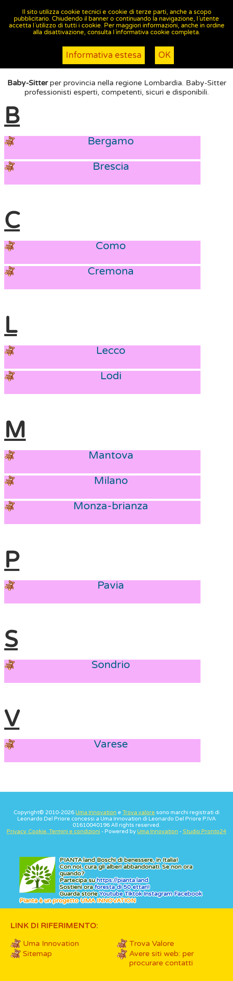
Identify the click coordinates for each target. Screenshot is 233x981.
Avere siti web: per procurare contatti (161, 958)
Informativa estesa (103, 55)
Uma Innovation (96, 812)
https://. (122, 880)
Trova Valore (151, 943)
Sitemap (37, 953)
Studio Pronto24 (204, 831)
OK (164, 55)
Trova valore (138, 812)
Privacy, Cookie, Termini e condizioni (53, 831)
